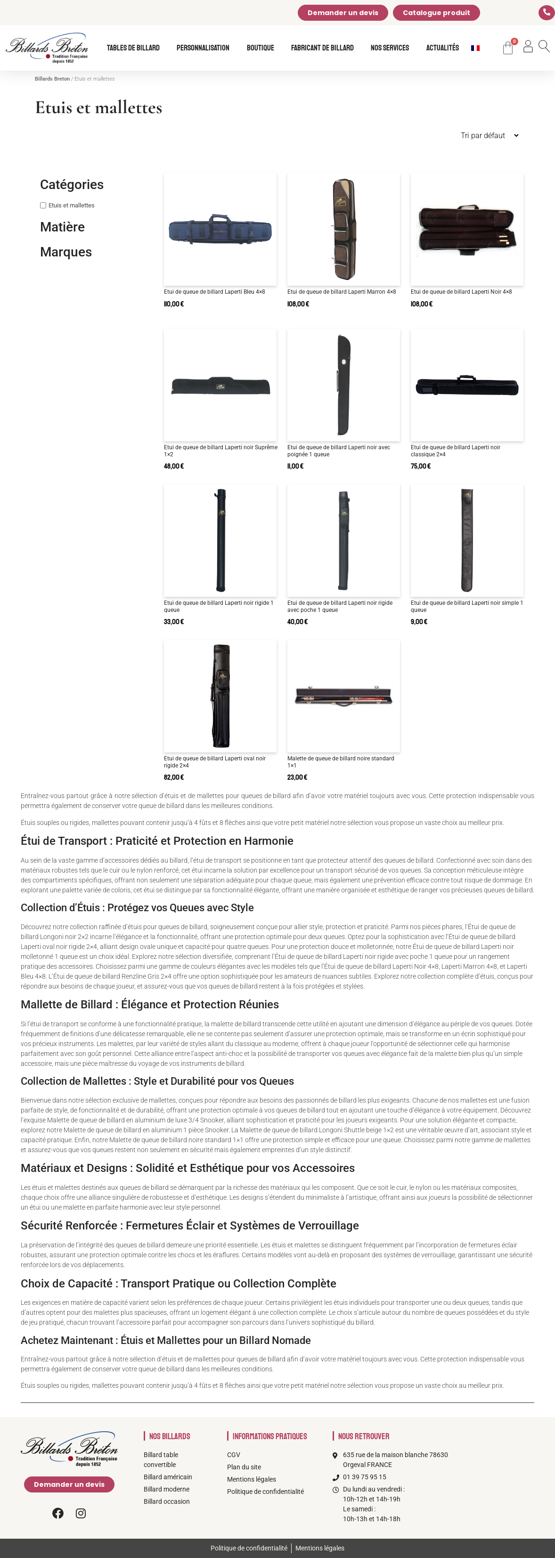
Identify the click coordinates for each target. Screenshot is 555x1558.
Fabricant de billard (325, 48)
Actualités (442, 48)
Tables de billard (135, 48)
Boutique (263, 48)
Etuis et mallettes (72, 205)
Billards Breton (52, 79)
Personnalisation (205, 48)
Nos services (392, 48)
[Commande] (454, 135)
